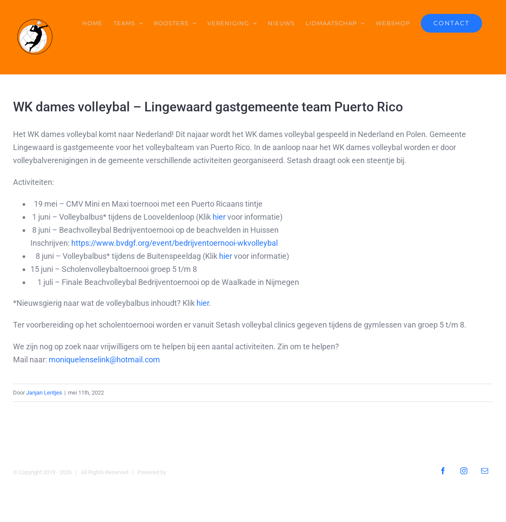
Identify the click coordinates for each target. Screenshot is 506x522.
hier (219, 216)
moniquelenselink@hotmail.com (104, 359)
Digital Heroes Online (193, 472)
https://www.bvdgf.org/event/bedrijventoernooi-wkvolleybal (174, 243)
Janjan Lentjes (44, 392)
